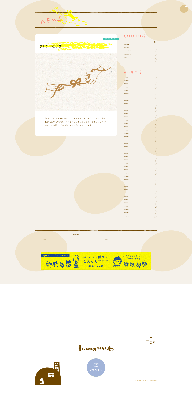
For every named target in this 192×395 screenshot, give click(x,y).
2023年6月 (129, 161)
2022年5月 (129, 200)
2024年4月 (129, 128)
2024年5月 (129, 124)
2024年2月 (129, 134)
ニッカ (127, 65)
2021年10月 (129, 224)
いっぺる (128, 68)
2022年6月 (129, 197)
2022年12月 (129, 181)
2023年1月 (129, 177)
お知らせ (128, 42)
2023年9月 (129, 151)
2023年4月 (129, 167)
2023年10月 (129, 148)
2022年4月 (129, 204)
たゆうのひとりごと (133, 62)
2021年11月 (129, 220)
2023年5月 (129, 164)
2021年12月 (129, 217)
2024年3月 (129, 131)
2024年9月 (129, 111)
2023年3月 (129, 171)
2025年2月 (129, 95)
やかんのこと (130, 52)
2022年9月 (129, 191)
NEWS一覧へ (75, 249)
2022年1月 (129, 214)
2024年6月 (129, 121)
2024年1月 (129, 138)
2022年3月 (129, 207)
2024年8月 (129, 114)
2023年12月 (129, 141)
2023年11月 (129, 144)
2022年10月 (129, 187)
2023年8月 (129, 154)
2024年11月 (129, 105)
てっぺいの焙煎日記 (133, 55)
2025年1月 (129, 98)
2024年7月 (129, 118)
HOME (44, 249)
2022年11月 (129, 184)
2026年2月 (129, 85)
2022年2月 (129, 210)
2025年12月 (129, 88)
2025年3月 (129, 91)
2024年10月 (129, 108)
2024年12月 (129, 101)
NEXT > (107, 249)
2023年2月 (129, 174)
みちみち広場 (130, 49)
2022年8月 (129, 194)
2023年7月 (129, 157)
